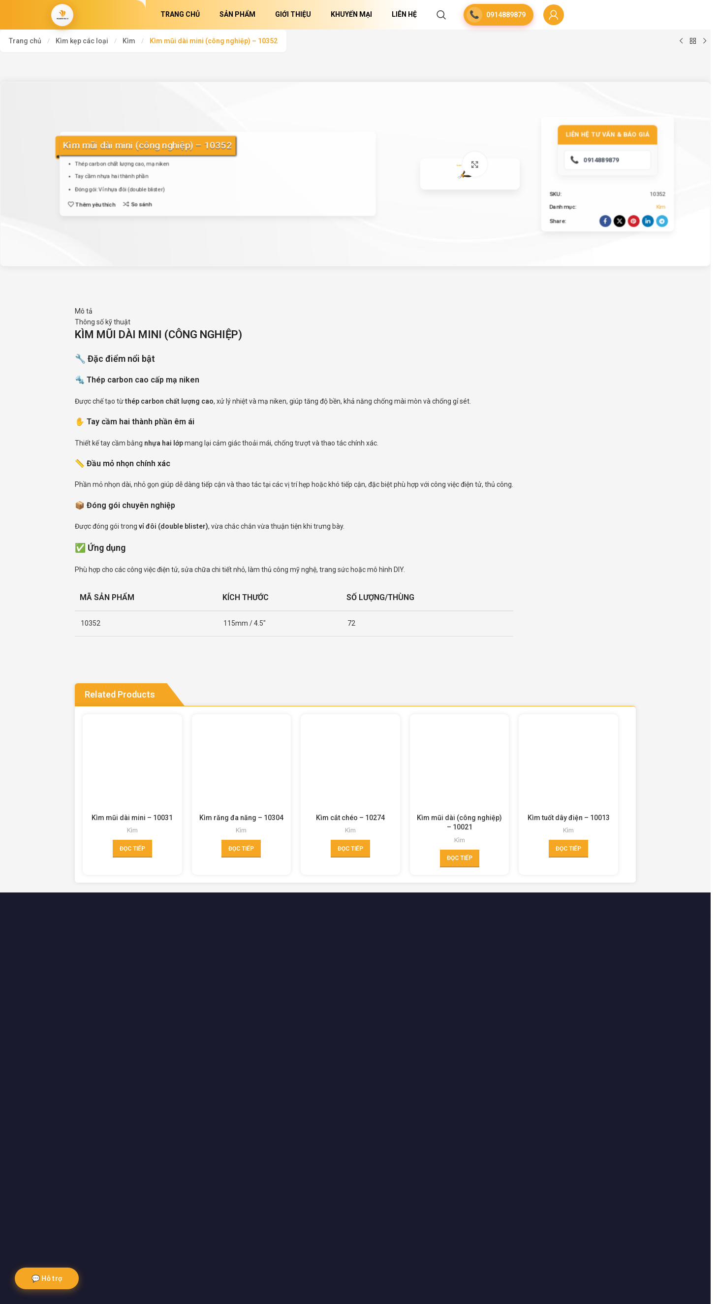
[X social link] (617, 248)
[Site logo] (62, 14)
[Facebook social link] (602, 248)
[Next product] (705, 41)
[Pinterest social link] (631, 248)
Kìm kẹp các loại (82, 41)
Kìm (129, 41)
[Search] (441, 15)
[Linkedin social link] (645, 248)
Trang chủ (25, 41)
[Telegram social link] (659, 248)
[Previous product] (681, 41)
